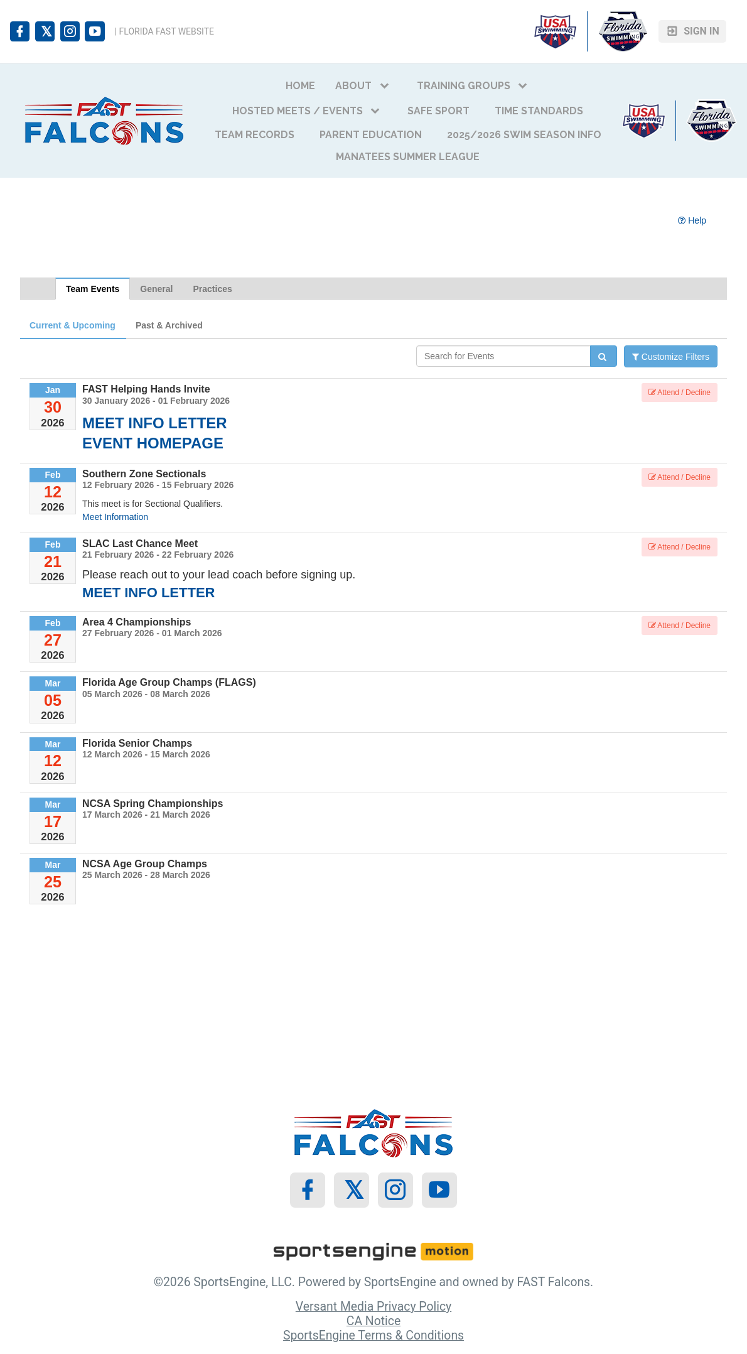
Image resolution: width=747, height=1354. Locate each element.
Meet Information (115, 517)
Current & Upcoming (73, 325)
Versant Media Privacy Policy (373, 1306)
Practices (212, 289)
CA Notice (373, 1321)
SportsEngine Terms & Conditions (373, 1335)
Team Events (92, 289)
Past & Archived (169, 325)
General (156, 289)
